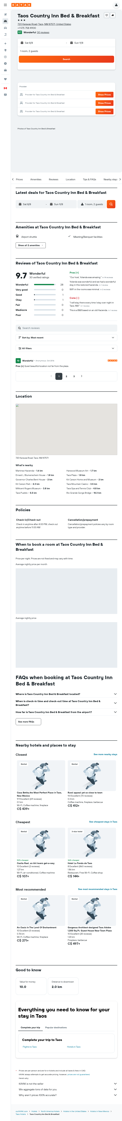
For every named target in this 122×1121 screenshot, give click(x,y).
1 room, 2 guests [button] (29, 51)
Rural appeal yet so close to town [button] (85, 792)
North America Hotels (50, 1111)
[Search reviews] (69, 328)
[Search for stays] (5, 21)
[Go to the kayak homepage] (21, 5)
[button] (5, 4)
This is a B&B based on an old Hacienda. (93, 310)
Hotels (34, 1111)
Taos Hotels (21, 1114)
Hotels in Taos (73, 1046)
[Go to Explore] (5, 50)
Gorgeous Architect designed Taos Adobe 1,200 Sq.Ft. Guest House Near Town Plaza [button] (90, 929)
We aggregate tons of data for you (68, 1089)
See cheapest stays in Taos (103, 821)
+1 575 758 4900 (27, 27)
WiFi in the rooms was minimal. (90, 289)
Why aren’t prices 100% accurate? (68, 1095)
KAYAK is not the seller (68, 1084)
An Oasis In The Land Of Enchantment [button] (36, 927)
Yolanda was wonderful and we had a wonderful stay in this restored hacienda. (93, 283)
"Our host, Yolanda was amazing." (91, 277)
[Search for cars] (5, 28)
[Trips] (5, 79)
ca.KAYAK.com (22, 1111)
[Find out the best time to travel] (5, 63)
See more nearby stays (105, 754)
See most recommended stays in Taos (97, 889)
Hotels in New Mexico (99, 1111)
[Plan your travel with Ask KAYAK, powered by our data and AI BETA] (5, 43)
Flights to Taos (30, 1046)
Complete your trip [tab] (30, 1027)
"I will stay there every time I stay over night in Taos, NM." (92, 304)
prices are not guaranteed (79, 1074)
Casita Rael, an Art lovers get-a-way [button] (35, 863)
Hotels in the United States (74, 1111)
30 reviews (43, 32)
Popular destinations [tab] (56, 1027)
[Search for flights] (5, 14)
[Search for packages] (5, 34)
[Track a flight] (5, 57)
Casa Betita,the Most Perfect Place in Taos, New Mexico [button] (39, 794)
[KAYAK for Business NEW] (5, 70)
